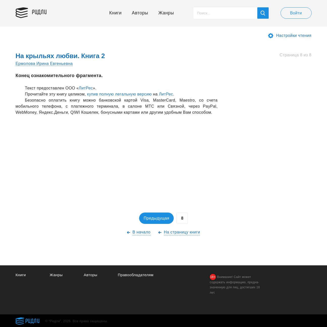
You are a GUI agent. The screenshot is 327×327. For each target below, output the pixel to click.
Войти (296, 13)
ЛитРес (86, 88)
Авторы (140, 12)
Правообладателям (136, 275)
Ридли (39, 11)
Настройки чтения (293, 35)
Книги (115, 12)
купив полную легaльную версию (119, 94)
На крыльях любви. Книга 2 (60, 56)
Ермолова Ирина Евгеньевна (44, 63)
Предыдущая (156, 218)
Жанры (166, 12)
